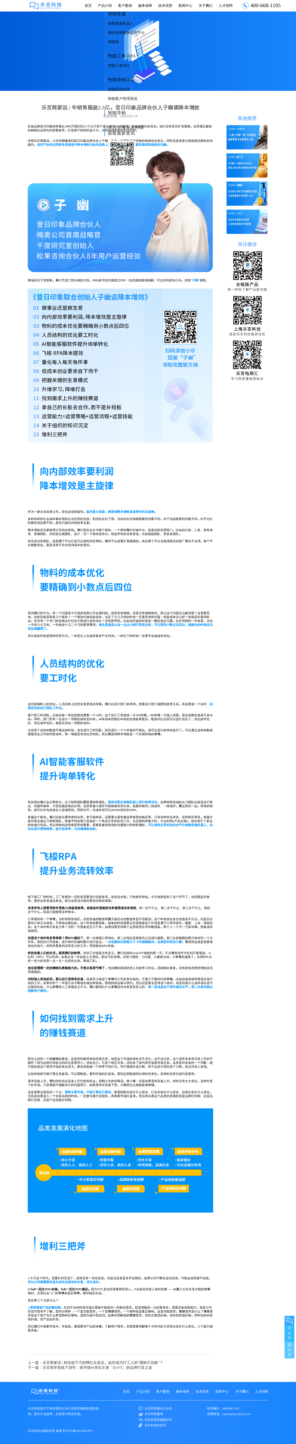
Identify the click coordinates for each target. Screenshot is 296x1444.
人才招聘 (226, 5)
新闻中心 (185, 5)
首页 (88, 5)
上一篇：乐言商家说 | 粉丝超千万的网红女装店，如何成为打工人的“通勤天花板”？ (95, 1362)
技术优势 (165, 5)
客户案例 (125, 5)
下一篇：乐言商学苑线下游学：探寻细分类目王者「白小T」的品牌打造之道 (90, 1367)
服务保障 (145, 5)
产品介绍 (105, 5)
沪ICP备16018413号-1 (79, 1430)
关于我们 (206, 5)
